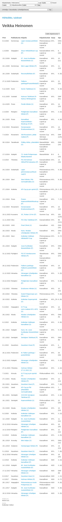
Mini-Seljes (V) (26, 440)
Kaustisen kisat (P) (27, 384)
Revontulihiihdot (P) (28, 73)
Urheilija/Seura (23, 9)
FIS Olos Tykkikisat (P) (29, 220)
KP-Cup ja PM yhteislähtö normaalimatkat (26, 389)
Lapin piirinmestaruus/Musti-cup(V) (29, 172)
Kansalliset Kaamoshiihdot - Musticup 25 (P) (27, 121)
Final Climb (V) (26, 225)
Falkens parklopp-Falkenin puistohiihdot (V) (29, 268)
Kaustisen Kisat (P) (28, 345)
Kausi (54, 3)
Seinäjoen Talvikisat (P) (29, 337)
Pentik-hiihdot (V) (27, 104)
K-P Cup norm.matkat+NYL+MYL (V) (29, 309)
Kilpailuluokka (17, 5)
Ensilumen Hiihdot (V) (29, 288)
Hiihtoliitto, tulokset (12, 17)
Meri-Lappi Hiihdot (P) (29, 66)
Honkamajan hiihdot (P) (29, 446)
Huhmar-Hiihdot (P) (28, 479)
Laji (40, 3)
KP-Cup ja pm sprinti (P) (29, 189)
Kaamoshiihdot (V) (27, 400)
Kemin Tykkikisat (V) (28, 89)
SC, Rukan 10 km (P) (28, 214)
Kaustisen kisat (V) (27, 451)
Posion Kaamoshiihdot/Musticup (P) (29, 201)
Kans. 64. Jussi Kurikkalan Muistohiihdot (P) (29, 332)
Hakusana (15, 3)
